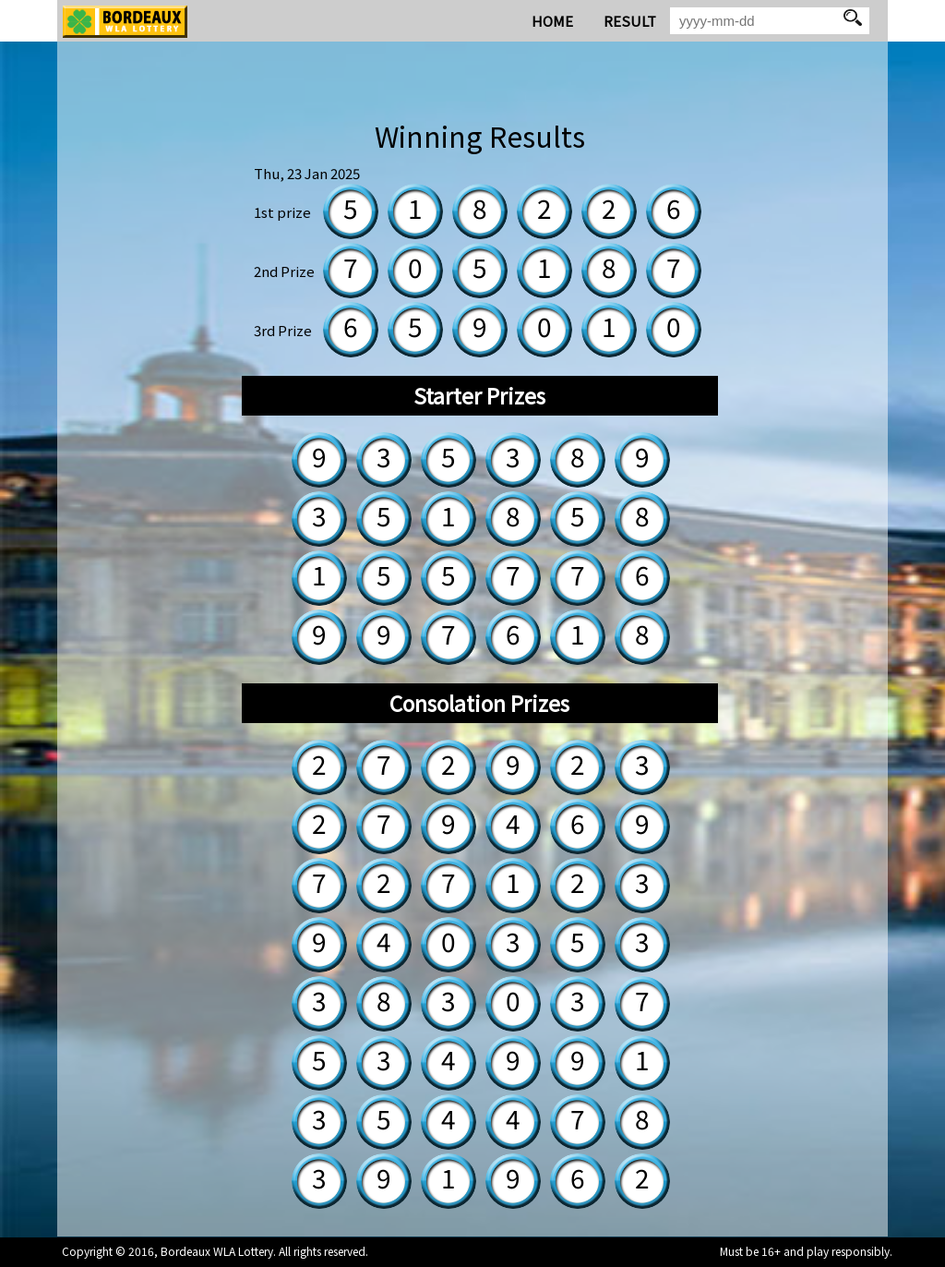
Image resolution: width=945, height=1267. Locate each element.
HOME (552, 20)
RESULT (630, 20)
